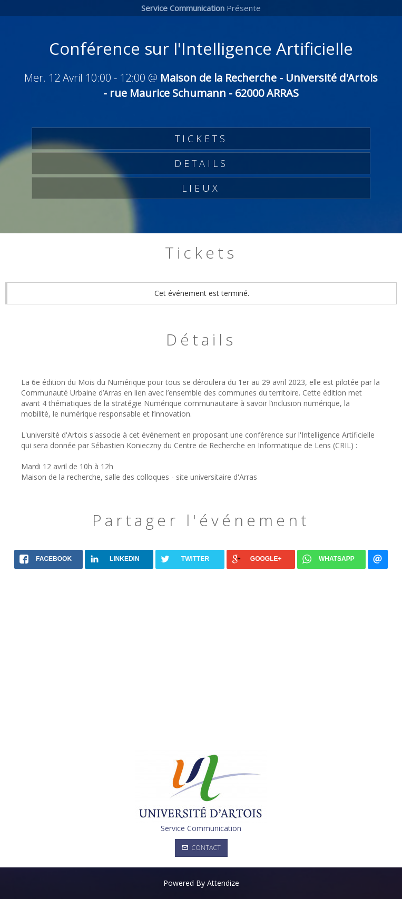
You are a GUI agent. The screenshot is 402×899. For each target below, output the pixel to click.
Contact (201, 847)
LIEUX (201, 188)
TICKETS (201, 138)
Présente (201, 8)
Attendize (223, 883)
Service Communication (201, 828)
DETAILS (201, 163)
